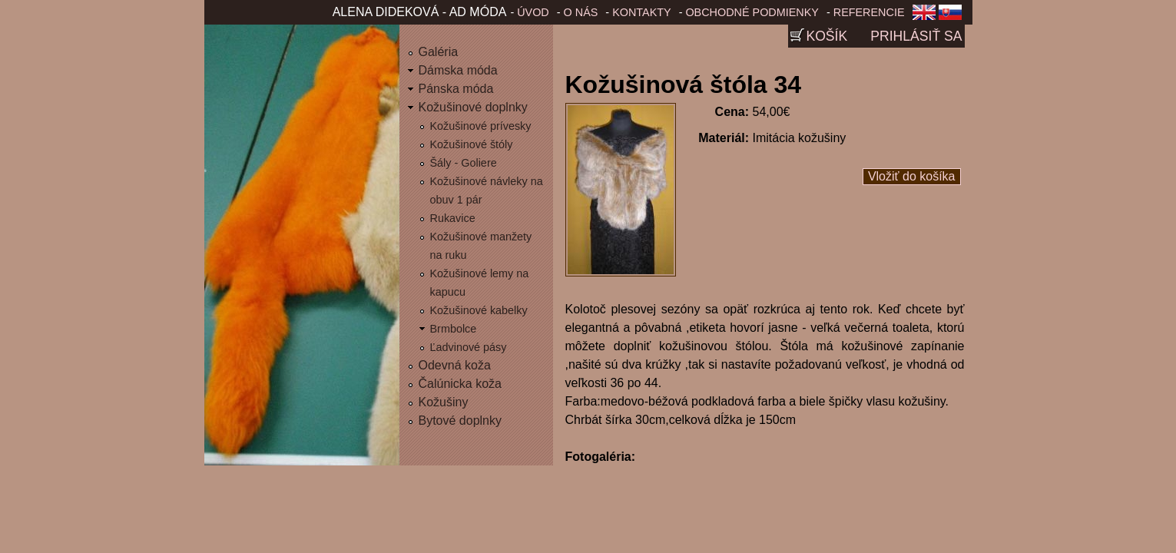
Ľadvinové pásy (468, 347)
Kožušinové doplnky (473, 107)
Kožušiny (444, 402)
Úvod (533, 12)
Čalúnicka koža (460, 383)
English (924, 17)
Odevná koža (455, 365)
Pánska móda (456, 88)
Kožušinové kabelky (479, 310)
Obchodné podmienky (752, 12)
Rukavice (452, 218)
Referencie (869, 12)
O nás (581, 12)
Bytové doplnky (460, 420)
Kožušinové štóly (471, 144)
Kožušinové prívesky (481, 126)
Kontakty (641, 12)
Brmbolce (453, 329)
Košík (826, 36)
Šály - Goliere (463, 163)
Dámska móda (458, 70)
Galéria (439, 51)
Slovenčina (953, 17)
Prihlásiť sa (916, 36)
